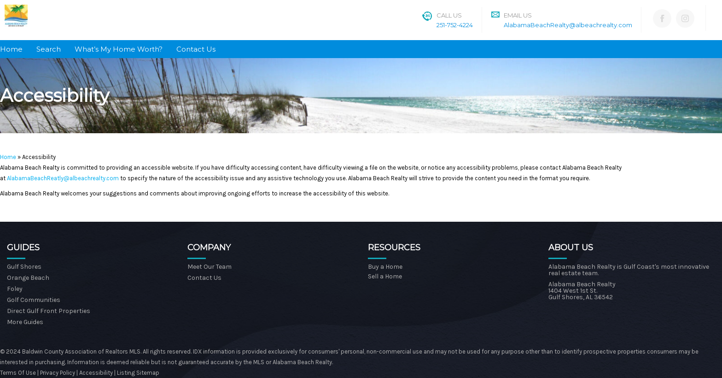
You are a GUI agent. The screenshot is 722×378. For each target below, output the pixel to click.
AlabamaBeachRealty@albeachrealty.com (568, 25)
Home (11, 49)
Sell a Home (385, 276)
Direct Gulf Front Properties (48, 311)
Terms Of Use (18, 372)
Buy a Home (385, 267)
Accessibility (96, 372)
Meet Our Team (209, 267)
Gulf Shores (24, 267)
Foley (15, 289)
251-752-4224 (455, 25)
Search (48, 49)
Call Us (449, 15)
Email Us (518, 15)
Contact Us (195, 49)
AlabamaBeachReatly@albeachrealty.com (63, 178)
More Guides (25, 322)
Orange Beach (28, 278)
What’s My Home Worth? (119, 49)
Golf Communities (33, 300)
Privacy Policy (58, 372)
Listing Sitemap (138, 372)
